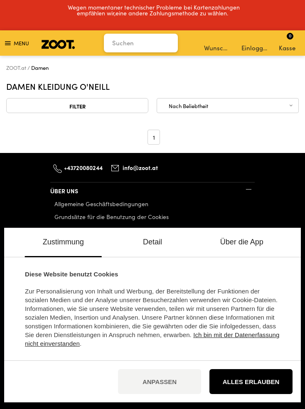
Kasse (287, 42)
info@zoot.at (140, 167)
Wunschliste (218, 43)
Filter (77, 106)
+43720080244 (83, 167)
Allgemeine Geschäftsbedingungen (101, 204)
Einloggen (255, 43)
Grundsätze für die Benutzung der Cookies (111, 217)
